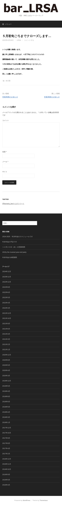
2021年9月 (6, 323)
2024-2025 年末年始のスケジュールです (17, 236)
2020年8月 (6, 360)
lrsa (19, 40)
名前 (4, 152)
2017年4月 (6, 448)
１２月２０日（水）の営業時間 (13, 247)
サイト (4, 172)
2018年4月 (6, 412)
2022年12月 (6, 282)
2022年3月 (6, 308)
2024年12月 (6, 271)
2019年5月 (6, 386)
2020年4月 (6, 370)
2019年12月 (6, 381)
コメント (5, 120)
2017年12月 (6, 428)
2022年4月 (6, 303)
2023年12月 (6, 277)
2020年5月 (6, 365)
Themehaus (44, 500)
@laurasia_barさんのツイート (13, 204)
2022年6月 (6, 292)
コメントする (29, 40)
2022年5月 (6, 297)
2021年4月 (6, 334)
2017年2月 (6, 454)
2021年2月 (6, 344)
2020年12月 (6, 355)
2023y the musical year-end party (14, 252)
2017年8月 (6, 443)
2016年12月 (6, 459)
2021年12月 (6, 313)
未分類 (8, 81)
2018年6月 (6, 402)
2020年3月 (6, 376)
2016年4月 (6, 485)
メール (5, 162)
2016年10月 (6, 469)
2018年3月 (6, 417)
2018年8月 (6, 396)
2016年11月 (6, 464)
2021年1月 (6, 349)
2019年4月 (6, 391)
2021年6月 (6, 329)
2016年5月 (6, 480)
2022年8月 (6, 287)
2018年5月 (6, 407)
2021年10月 (6, 318)
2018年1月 (6, 422)
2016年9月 (6, 474)
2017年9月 (6, 438)
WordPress (26, 500)
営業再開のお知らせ (10, 97)
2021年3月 (6, 339)
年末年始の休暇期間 (9, 257)
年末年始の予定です (9, 242)
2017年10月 (6, 433)
